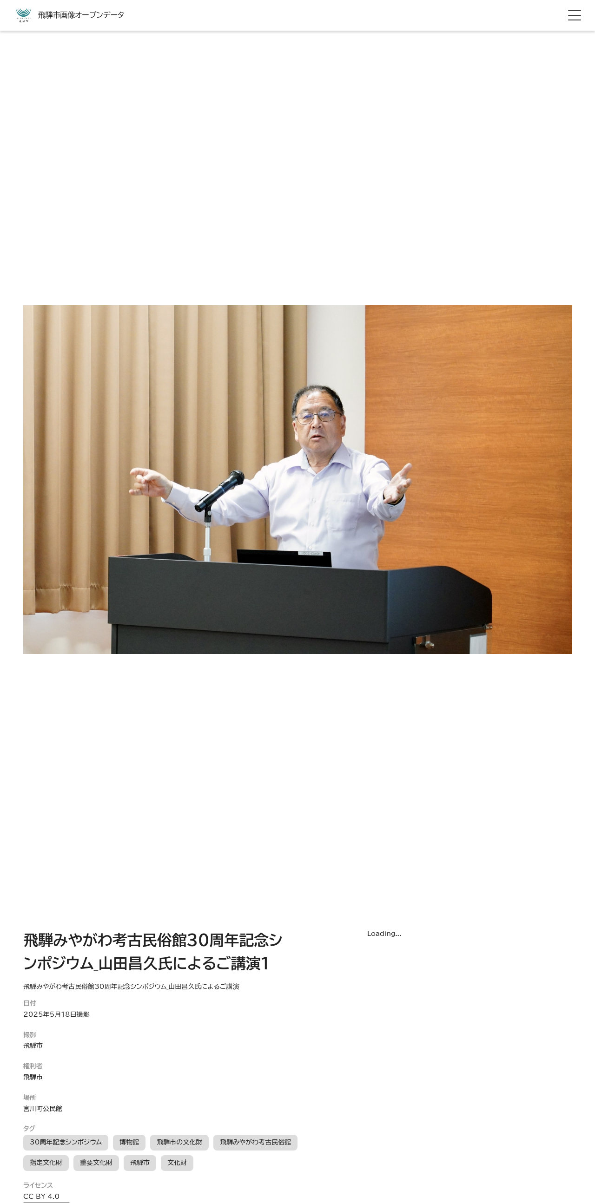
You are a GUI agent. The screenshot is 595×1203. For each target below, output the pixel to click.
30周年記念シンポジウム (66, 1142)
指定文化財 (46, 1162)
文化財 (177, 1162)
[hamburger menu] (574, 15)
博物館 (129, 1142)
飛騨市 (140, 1162)
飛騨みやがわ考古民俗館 (255, 1142)
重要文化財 (96, 1162)
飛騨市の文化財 (179, 1142)
